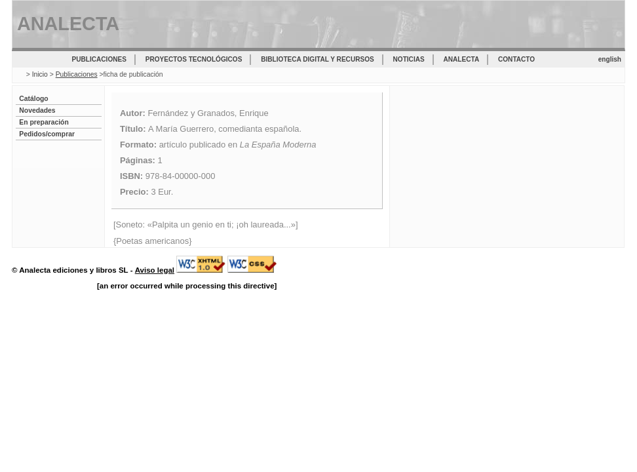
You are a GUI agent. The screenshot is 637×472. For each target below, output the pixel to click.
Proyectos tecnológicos (193, 59)
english (609, 59)
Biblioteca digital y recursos (317, 59)
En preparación (43, 122)
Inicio (40, 74)
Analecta (462, 59)
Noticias (409, 59)
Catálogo (33, 98)
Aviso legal (154, 270)
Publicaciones (99, 59)
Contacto (516, 59)
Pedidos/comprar (47, 134)
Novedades (37, 110)
